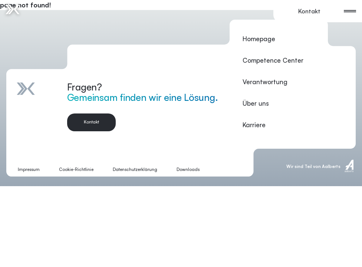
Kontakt (309, 11)
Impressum (29, 169)
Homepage (259, 39)
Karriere (254, 125)
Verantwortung (265, 82)
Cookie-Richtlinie (76, 169)
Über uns (256, 103)
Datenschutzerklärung (135, 169)
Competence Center (273, 60)
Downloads (188, 169)
